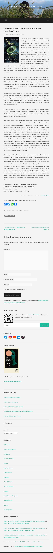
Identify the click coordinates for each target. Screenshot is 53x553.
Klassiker (6, 477)
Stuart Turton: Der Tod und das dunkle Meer (16, 523)
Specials (6, 505)
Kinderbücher (8, 472)
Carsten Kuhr (45, 196)
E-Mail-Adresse (9, 279)
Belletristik (7, 444)
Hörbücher (7, 454)
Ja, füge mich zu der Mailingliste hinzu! (15, 289)
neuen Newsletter (34, 315)
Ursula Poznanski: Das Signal (12, 397)
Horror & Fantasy (9, 458)
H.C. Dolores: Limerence (11, 402)
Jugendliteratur (8, 468)
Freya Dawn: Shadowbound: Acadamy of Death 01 (18, 411)
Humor (6, 463)
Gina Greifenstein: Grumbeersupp (13, 406)
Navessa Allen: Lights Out (11, 537)
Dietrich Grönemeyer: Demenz (12, 416)
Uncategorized (8, 509)
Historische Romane (9, 449)
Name (6, 274)
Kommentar (7, 249)
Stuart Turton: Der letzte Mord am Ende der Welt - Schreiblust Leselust (24, 521)
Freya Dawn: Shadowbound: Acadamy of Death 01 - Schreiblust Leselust (24, 535)
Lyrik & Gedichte (8, 486)
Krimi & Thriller (11, 210)
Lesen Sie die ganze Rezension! (12, 381)
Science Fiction (8, 500)
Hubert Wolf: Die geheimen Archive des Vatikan (29, 542)
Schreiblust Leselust (26, 6)
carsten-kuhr (9, 215)
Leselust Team (19, 34)
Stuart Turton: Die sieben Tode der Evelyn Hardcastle (19, 530)
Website (6, 284)
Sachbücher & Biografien (22, 210)
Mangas (6, 491)
